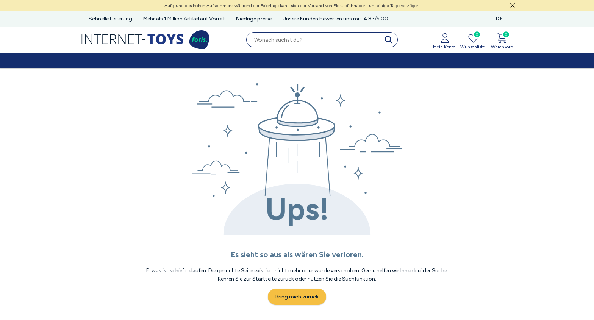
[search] (390, 39)
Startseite (264, 279)
